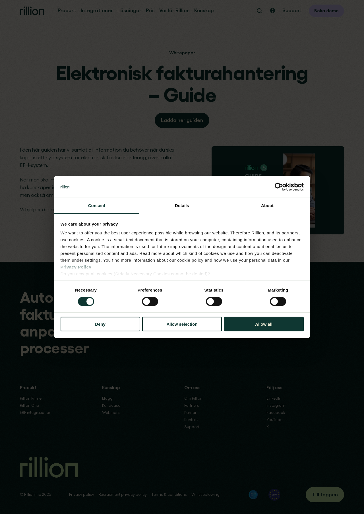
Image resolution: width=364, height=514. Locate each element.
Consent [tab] (97, 205)
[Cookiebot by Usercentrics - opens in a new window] (279, 186)
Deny (100, 324)
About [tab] (267, 205)
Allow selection (181, 324)
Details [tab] (182, 205)
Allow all (263, 324)
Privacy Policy (76, 267)
